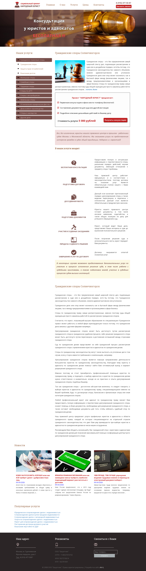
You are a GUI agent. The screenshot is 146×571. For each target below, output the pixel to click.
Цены (86, 4)
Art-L (102, 567)
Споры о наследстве (27, 113)
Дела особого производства (30, 109)
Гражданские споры (27, 64)
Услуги (74, 4)
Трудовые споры (25, 86)
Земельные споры (26, 100)
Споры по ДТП (24, 91)
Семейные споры (25, 82)
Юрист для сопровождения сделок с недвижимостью (36, 522)
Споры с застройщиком (28, 95)
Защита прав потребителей (30, 69)
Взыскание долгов (26, 73)
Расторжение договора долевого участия (31, 524)
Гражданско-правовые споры (30, 60)
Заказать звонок (123, 6)
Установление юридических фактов (33, 104)
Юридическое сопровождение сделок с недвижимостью (37, 512)
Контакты (99, 4)
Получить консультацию (115, 120)
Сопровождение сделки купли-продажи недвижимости (36, 515)
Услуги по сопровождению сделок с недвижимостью (35, 519)
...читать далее (90, 89)
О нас (62, 4)
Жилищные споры (26, 78)
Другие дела (23, 117)
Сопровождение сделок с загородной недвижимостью (36, 517)
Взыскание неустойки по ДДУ (26, 526)
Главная (50, 4)
